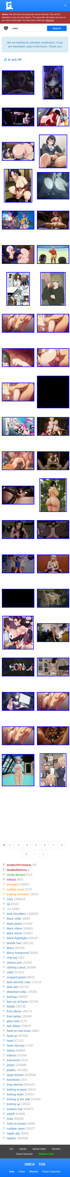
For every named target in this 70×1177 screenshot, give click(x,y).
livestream (13, 1079)
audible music (15, 889)
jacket (10, 1065)
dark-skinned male (18, 982)
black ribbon (14, 928)
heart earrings (16, 1045)
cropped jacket (16, 977)
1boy (10, 899)
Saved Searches (24, 1154)
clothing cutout (16, 967)
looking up (13, 1104)
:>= (9, 909)
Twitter (21, 1171)
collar (10, 972)
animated (13, 884)
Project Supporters (51, 1171)
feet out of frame (17, 1001)
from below (14, 1016)
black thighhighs (17, 938)
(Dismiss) (50, 20)
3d (8, 904)
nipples (11, 1138)
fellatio (11, 1006)
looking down (15, 1094)
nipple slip (13, 1133)
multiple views (16, 1128)
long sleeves (15, 1084)
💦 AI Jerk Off (12, 59)
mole (10, 1118)
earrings (12, 996)
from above (14, 1011)
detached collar (17, 991)
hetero (11, 1050)
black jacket (14, 923)
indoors (11, 1055)
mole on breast (16, 1123)
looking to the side (18, 1099)
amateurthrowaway (19, 864)
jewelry (11, 1070)
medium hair (15, 1109)
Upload (22, 1149)
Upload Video (39, 1149)
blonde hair (14, 943)
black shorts (14, 933)
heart (10, 1040)
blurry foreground (18, 952)
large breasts (15, 1074)
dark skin (12, 987)
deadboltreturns (17, 870)
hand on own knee (18, 1030)
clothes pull (14, 962)
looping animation (18, 894)
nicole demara (16, 874)
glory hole (13, 1021)
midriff (11, 1113)
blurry (10, 948)
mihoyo (11, 879)
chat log (12, 957)
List (11, 1149)
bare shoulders (16, 913)
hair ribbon (14, 1026)
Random (56, 1149)
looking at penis (17, 1089)
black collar (14, 918)
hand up (12, 1035)
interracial (13, 1060)
